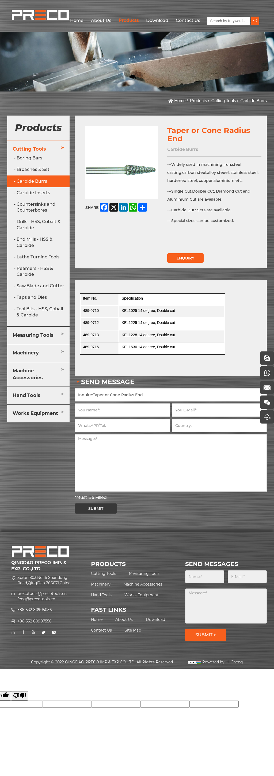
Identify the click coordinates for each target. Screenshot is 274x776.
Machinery (26, 353)
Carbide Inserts (33, 192)
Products (129, 20)
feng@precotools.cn (36, 599)
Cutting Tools (223, 100)
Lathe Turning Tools (38, 256)
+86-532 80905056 (34, 609)
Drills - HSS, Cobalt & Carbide (38, 224)
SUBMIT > (205, 634)
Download (157, 20)
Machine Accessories (28, 374)
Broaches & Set (33, 169)
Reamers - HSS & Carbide (35, 271)
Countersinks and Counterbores (36, 207)
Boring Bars (29, 157)
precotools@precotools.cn (42, 593)
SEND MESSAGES (211, 564)
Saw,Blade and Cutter (40, 285)
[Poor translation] (19, 696)
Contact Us (188, 20)
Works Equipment (35, 413)
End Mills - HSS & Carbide (34, 242)
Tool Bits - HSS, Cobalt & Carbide (40, 312)
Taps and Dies (32, 297)
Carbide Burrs (253, 100)
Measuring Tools (33, 335)
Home (76, 20)
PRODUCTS (108, 564)
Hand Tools (26, 395)
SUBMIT (95, 508)
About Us (101, 20)
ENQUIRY (185, 258)
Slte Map (133, 630)
